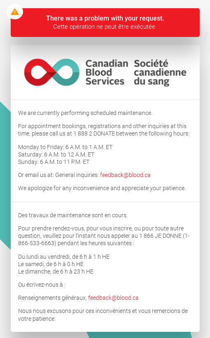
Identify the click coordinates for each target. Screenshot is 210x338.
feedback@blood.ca (125, 175)
